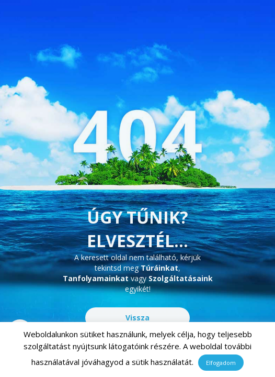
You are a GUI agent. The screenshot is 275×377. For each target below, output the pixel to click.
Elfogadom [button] (221, 363)
